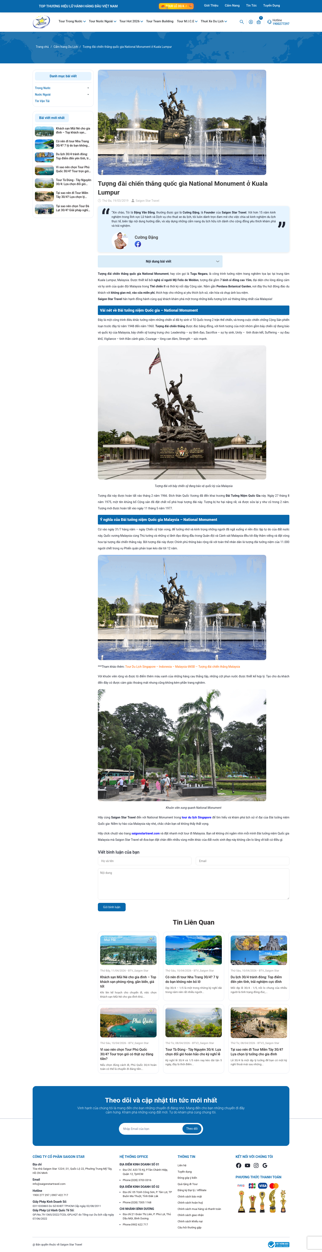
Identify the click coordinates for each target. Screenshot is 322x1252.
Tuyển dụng (185, 1171)
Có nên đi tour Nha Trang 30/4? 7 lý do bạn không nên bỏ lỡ (72, 144)
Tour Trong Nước (71, 21)
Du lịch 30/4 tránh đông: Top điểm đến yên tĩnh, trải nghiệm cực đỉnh (73, 156)
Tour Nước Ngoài (101, 21)
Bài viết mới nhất (52, 118)
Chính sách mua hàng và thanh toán (199, 1209)
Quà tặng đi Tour (188, 1184)
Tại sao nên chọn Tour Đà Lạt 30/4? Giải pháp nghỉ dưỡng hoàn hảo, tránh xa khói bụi (72, 208)
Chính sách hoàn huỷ (190, 1202)
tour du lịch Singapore (196, 817)
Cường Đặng (146, 237)
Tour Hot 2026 (129, 21)
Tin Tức (251, 5)
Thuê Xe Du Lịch (212, 21)
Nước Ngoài (43, 94)
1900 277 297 (41, 1195)
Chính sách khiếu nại (190, 1221)
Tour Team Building (159, 21)
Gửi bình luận (111, 907)
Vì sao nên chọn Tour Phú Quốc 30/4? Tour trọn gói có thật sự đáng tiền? (126, 1054)
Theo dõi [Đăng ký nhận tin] (192, 1128)
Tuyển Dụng (271, 5)
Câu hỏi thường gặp (189, 1227)
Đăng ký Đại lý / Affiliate (192, 1190)
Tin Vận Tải (42, 101)
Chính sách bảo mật (190, 1196)
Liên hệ (182, 1165)
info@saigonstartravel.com (49, 1183)
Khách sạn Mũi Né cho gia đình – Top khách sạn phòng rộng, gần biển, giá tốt (128, 981)
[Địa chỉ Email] (161, 1129)
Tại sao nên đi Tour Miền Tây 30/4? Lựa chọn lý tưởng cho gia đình (72, 195)
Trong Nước (43, 88)
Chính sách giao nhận (191, 1215)
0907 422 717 (59, 1195)
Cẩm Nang (232, 5)
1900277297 (281, 23)
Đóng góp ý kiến (187, 1177)
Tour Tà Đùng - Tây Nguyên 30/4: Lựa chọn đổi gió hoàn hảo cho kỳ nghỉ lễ (73, 182)
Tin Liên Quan (193, 922)
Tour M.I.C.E (186, 21)
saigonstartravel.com (146, 833)
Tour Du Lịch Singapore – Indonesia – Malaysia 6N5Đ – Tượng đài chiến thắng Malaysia (182, 666)
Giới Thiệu (211, 5)
